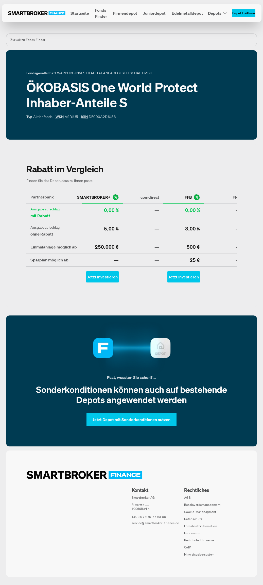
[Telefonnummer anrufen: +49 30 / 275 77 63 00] (149, 517)
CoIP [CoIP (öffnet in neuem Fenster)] (187, 547)
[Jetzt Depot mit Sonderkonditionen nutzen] (131, 419)
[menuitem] (80, 13)
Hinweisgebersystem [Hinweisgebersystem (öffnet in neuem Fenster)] (199, 554)
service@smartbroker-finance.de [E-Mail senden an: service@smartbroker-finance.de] (155, 523)
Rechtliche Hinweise (199, 540)
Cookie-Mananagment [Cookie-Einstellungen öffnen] (200, 512)
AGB (187, 497)
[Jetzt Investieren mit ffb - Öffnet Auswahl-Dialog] (183, 276)
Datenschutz (193, 519)
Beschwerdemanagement (202, 505)
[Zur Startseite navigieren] (84, 475)
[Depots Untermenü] (217, 13)
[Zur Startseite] (36, 13)
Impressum (192, 533)
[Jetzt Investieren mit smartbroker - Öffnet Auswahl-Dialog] (102, 276)
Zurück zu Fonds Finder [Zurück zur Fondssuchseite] (27, 40)
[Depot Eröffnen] (243, 13)
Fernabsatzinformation (200, 526)
